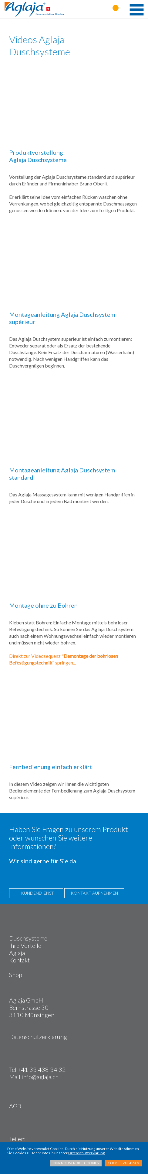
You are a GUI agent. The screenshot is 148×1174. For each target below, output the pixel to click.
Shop (15, 974)
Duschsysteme (28, 938)
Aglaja (17, 952)
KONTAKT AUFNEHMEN (94, 893)
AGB (15, 1106)
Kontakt (19, 960)
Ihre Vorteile (25, 945)
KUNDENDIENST (36, 893)
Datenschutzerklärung (38, 1036)
